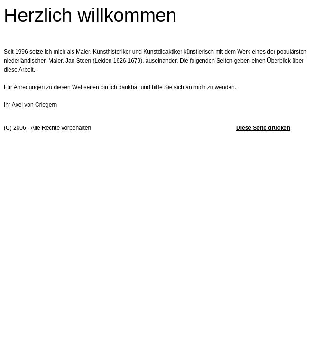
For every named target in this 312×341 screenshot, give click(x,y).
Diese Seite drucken (263, 128)
